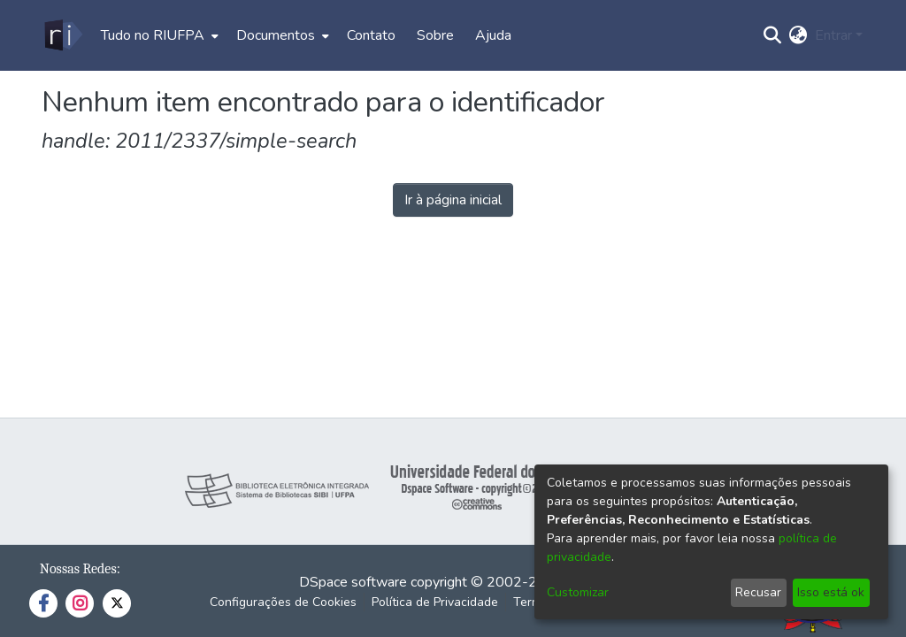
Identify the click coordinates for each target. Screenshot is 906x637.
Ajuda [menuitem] (493, 35)
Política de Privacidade (435, 602)
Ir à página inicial (453, 200)
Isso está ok (830, 592)
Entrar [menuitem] (833, 35)
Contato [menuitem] (371, 35)
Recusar (758, 592)
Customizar (578, 592)
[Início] (62, 35)
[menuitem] (158, 35)
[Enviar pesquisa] (773, 35)
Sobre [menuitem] (435, 35)
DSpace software (353, 582)
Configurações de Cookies (283, 602)
